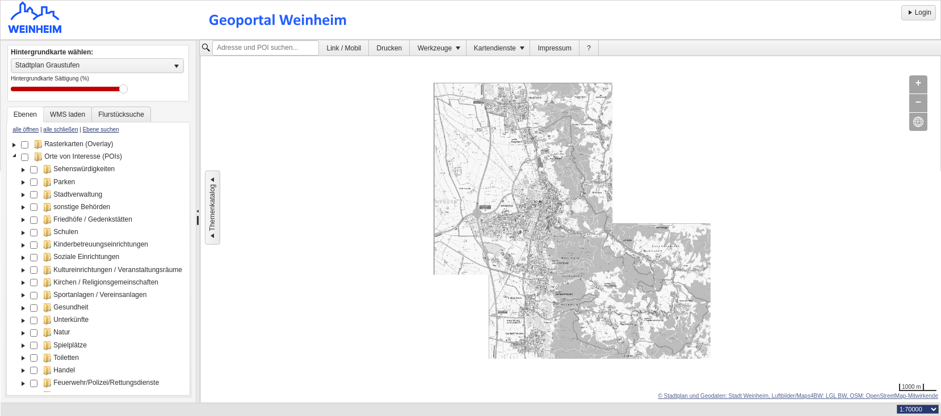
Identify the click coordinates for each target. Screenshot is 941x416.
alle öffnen (25, 129)
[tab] (25, 114)
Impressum (555, 48)
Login (918, 12)
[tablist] (98, 251)
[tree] (98, 265)
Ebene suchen (101, 129)
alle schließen (60, 129)
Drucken (389, 48)
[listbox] (97, 65)
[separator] (198, 221)
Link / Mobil (344, 48)
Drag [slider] (123, 89)
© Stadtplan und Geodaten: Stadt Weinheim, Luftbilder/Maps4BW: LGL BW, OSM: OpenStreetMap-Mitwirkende (798, 396)
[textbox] (265, 48)
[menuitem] (344, 48)
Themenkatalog (212, 207)
